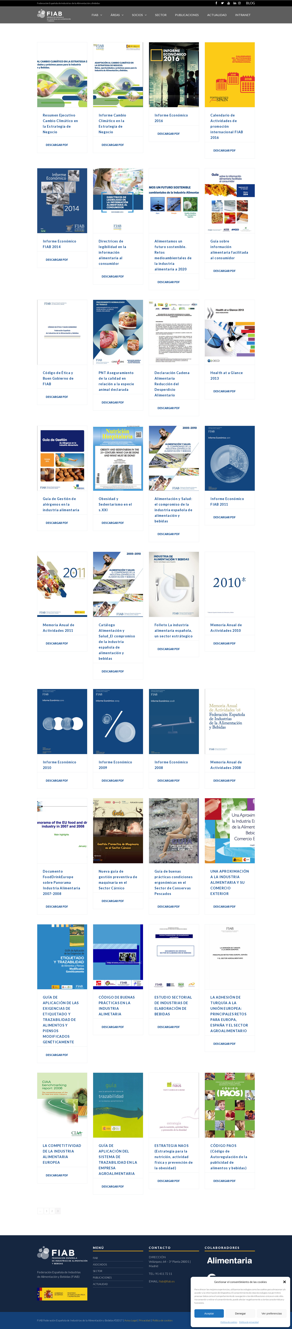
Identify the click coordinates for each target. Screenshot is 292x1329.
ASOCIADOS (100, 1264)
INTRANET (243, 15)
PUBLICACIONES (102, 1277)
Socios (137, 15)
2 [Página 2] (52, 1211)
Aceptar (209, 1313)
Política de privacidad (249, 1322)
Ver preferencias (271, 1313)
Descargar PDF (224, 1181)
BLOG (250, 3)
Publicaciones (187, 15)
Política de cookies (228, 1322)
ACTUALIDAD (217, 15)
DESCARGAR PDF (57, 144)
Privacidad (144, 1320)
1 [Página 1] (46, 1211)
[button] (284, 1282)
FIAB (95, 15)
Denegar (240, 1313)
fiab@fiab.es (167, 1281)
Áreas (115, 15)
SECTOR (160, 15)
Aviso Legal (130, 1320)
